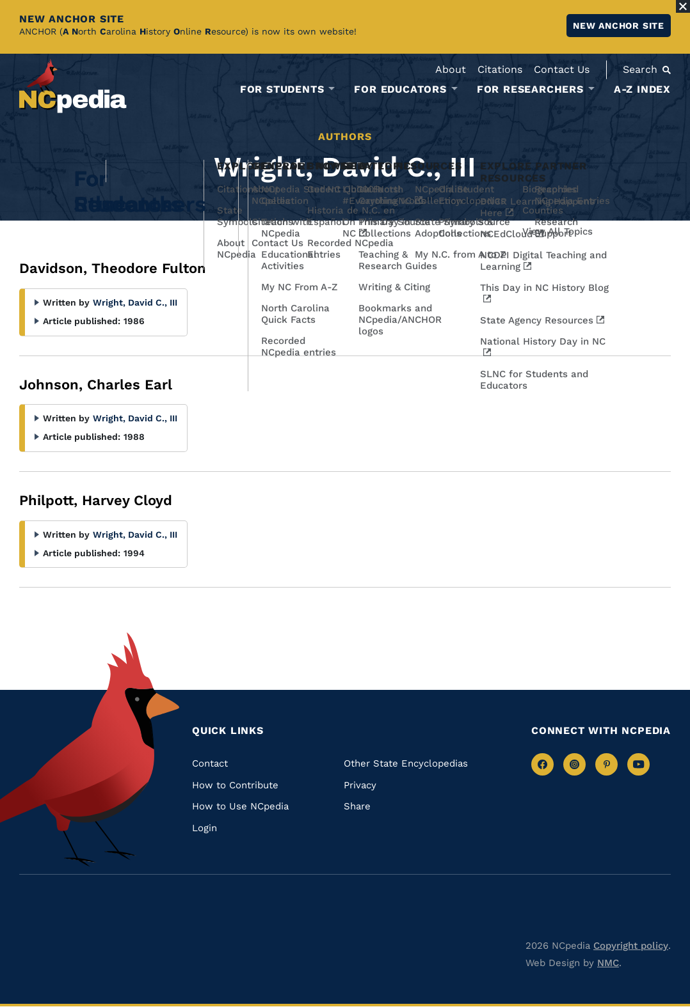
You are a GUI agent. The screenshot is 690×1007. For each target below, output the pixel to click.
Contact (210, 763)
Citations (499, 69)
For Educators (400, 89)
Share (357, 806)
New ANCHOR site (618, 25)
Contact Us (562, 69)
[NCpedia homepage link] (73, 86)
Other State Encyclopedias (406, 763)
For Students (282, 89)
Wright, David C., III (135, 302)
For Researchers (530, 89)
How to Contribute (235, 785)
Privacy (360, 785)
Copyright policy (630, 945)
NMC (608, 963)
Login (204, 828)
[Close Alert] (683, 6)
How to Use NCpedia (240, 806)
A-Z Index (642, 89)
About (450, 69)
